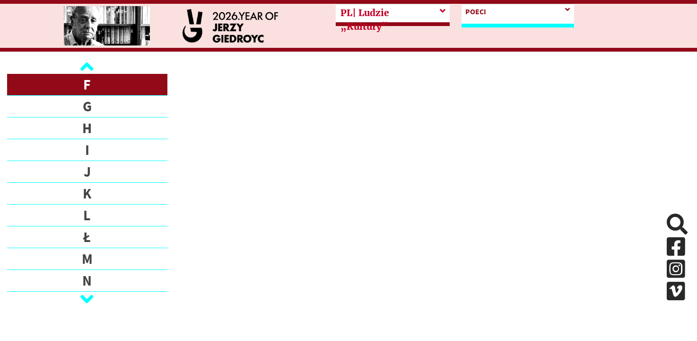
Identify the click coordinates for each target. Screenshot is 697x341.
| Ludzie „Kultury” (364, 19)
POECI (475, 11)
